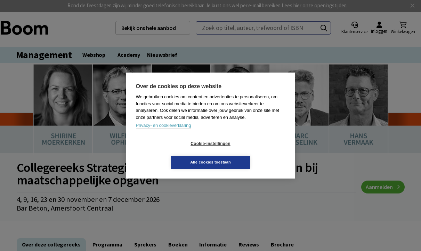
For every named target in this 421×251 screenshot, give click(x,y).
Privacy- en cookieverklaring (163, 134)
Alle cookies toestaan (252, 153)
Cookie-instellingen (169, 153)
